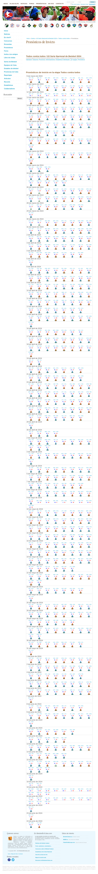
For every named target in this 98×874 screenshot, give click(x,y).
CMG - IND (55, 526)
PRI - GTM (80, 705)
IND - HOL (39, 483)
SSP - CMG (55, 674)
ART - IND (39, 467)
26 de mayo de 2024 (35, 611)
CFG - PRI (31, 658)
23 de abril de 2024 (34, 382)
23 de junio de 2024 (34, 813)
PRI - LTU (39, 139)
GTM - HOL (89, 189)
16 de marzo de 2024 (35, 113)
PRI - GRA (31, 729)
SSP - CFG (55, 77)
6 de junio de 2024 (34, 688)
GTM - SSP (55, 268)
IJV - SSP (39, 330)
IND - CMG (55, 550)
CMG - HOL (31, 439)
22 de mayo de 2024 (35, 573)
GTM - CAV (64, 658)
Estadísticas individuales (63, 59)
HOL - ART (64, 526)
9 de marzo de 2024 (34, 76)
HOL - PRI (72, 284)
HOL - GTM (89, 220)
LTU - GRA (72, 77)
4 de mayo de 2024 (34, 466)
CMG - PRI (64, 236)
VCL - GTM (55, 566)
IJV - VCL (39, 491)
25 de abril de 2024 (34, 398)
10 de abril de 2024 (34, 290)
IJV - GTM (31, 745)
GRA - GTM (47, 439)
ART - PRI (31, 77)
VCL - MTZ (64, 189)
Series (33, 38)
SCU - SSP (80, 526)
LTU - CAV (72, 368)
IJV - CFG (47, 604)
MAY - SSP (55, 115)
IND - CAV (39, 236)
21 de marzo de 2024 (35, 151)
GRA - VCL (39, 628)
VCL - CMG (64, 115)
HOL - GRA (39, 167)
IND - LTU (64, 705)
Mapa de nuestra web (40, 857)
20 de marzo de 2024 (35, 137)
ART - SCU (31, 713)
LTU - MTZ (47, 550)
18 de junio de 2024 (34, 782)
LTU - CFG (72, 236)
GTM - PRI (80, 674)
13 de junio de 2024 (34, 744)
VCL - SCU (72, 330)
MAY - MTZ (80, 789)
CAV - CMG (31, 792)
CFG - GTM (89, 550)
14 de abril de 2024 (34, 314)
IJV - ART (31, 115)
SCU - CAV (80, 384)
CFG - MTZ (47, 115)
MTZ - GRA (47, 236)
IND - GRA (47, 330)
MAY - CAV (47, 753)
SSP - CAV (72, 220)
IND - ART (39, 431)
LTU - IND (64, 674)
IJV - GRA (72, 705)
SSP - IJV (31, 360)
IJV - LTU (39, 189)
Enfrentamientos (50, 59)
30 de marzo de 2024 (35, 219)
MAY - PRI (39, 566)
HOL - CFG (55, 368)
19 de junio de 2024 (34, 787)
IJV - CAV (39, 526)
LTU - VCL (64, 384)
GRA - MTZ (47, 268)
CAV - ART (31, 308)
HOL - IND (47, 510)
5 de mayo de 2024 (34, 474)
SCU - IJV (39, 175)
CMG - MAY (47, 368)
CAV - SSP (72, 189)
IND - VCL (55, 308)
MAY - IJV (47, 658)
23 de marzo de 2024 (35, 165)
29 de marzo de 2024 (35, 211)
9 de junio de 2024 (34, 712)
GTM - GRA (89, 467)
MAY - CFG (47, 431)
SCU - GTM (89, 77)
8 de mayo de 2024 (34, 490)
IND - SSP (55, 658)
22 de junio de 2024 (34, 805)
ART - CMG (31, 483)
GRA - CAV (72, 604)
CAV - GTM (64, 620)
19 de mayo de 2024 (35, 557)
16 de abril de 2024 (34, 328)
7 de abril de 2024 (34, 275)
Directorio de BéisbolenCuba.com (43, 860)
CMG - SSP (55, 705)
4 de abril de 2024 (34, 251)
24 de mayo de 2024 (35, 595)
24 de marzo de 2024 (35, 173)
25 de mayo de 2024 (35, 603)
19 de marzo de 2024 (35, 129)
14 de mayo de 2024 (35, 525)
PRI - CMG (64, 268)
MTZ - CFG (47, 93)
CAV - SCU (80, 407)
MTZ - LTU (47, 526)
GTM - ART (88, 338)
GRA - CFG (55, 510)
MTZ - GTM (47, 284)
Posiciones (42, 59)
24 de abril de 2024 (34, 390)
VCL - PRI (31, 550)
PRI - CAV (72, 510)
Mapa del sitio (14, 853)
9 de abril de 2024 (34, 283)
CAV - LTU (80, 330)
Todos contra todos (64, 38)
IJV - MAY (47, 620)
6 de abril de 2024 (34, 267)
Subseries (35, 59)
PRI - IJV (31, 431)
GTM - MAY (80, 483)
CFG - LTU (72, 268)
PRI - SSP (55, 407)
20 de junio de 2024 (34, 796)
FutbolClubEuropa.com (75, 842)
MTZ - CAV (31, 167)
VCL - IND (55, 284)
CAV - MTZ (31, 139)
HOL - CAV (80, 93)
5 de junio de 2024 (34, 680)
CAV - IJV (39, 550)
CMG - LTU (80, 604)
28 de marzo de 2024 (35, 203)
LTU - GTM (72, 93)
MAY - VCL (31, 674)
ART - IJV (31, 93)
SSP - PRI (55, 384)
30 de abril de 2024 (34, 430)
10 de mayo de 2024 (35, 509)
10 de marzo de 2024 (35, 84)
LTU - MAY (39, 308)
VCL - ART (31, 268)
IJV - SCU (31, 131)
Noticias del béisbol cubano (42, 843)
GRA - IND (39, 368)
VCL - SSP (55, 131)
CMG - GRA (80, 220)
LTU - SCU (39, 439)
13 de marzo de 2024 (35, 97)
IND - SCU (39, 729)
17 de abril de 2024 (34, 336)
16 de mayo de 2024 (35, 541)
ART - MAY (47, 175)
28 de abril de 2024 (34, 414)
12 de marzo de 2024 (35, 92)
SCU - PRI (31, 220)
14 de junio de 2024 (34, 752)
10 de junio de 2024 (34, 720)
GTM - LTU (72, 115)
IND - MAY (47, 220)
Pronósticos (81, 59)
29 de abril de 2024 (34, 422)
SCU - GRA (89, 93)
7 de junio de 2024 (34, 696)
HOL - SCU (39, 574)
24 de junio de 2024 (34, 821)
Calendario (29, 59)
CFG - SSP (89, 789)
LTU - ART (64, 761)
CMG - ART (31, 510)
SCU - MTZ (72, 483)
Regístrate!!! (92, 4)
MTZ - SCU (80, 510)
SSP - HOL (64, 753)
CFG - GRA (47, 483)
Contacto (21, 853)
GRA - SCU (89, 115)
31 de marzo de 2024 (35, 227)
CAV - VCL (64, 467)
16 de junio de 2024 (34, 774)
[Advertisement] (61, 33)
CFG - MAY (47, 467)
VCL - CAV (88, 439)
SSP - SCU (80, 550)
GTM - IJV (72, 761)
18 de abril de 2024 (34, 344)
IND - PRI (39, 93)
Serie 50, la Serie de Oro (41, 854)
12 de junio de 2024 (34, 736)
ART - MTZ (39, 620)
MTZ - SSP (55, 431)
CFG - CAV (47, 674)
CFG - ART (55, 189)
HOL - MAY (72, 384)
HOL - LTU (80, 658)
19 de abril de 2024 (34, 358)
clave (80, 2)
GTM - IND (88, 384)
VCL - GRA (89, 658)
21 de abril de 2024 (34, 374)
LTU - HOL (31, 628)
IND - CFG (55, 175)
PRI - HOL (64, 308)
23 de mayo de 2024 (35, 587)
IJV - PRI (31, 467)
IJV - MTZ (39, 407)
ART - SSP (64, 604)
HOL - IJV (80, 236)
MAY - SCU (89, 268)
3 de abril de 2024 (34, 243)
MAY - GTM (89, 510)
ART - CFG (55, 220)
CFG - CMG (47, 384)
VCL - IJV (39, 510)
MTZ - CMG (56, 753)
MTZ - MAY (47, 77)
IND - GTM (88, 407)
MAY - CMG (55, 330)
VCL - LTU (64, 407)
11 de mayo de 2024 (35, 517)
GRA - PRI (31, 753)
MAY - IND (47, 189)
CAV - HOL (80, 115)
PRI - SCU (31, 189)
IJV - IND (72, 789)
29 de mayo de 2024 (35, 626)
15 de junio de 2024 (34, 760)
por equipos (74, 59)
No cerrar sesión (76, 4)
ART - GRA (31, 384)
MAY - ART (39, 131)
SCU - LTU (80, 467)
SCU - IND (47, 761)
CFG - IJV (47, 566)
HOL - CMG (72, 467)
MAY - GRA (72, 550)
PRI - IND (39, 115)
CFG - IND (47, 131)
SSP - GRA (72, 308)
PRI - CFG (31, 620)
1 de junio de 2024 (34, 656)
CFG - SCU (80, 308)
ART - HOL (64, 550)
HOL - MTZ (39, 705)
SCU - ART (72, 674)
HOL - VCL (80, 77)
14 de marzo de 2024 (35, 105)
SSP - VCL (64, 175)
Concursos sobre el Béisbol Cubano (44, 848)
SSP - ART (64, 566)
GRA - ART (31, 407)
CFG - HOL (64, 330)
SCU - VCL (64, 368)
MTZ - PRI (31, 368)
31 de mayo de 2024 (35, 648)
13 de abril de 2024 (34, 306)
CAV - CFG (47, 705)
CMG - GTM (47, 167)
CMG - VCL (64, 93)
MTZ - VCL (64, 220)
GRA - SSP (80, 284)
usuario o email (70, 2)
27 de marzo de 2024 (35, 195)
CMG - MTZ (64, 729)
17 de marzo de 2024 (35, 121)
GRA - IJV (31, 682)
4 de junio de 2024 (34, 672)
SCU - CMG (72, 658)
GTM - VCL (55, 604)
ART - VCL (31, 236)
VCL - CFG (47, 729)
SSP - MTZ (55, 467)
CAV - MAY (55, 729)
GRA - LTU (39, 792)
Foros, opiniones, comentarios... (43, 846)
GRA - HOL (64, 131)
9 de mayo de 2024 (34, 498)
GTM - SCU (47, 792)
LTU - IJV (39, 220)
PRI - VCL (31, 526)
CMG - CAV (64, 77)
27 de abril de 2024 (34, 406)
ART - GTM (80, 368)
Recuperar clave (84, 4)
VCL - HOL (47, 798)
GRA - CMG (81, 189)
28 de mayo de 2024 (35, 618)
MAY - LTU (39, 284)
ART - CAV (31, 284)
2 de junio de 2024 (34, 664)
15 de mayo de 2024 (35, 533)
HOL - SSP (72, 729)
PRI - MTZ (31, 330)
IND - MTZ (31, 566)
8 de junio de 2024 (34, 704)
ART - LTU (31, 761)
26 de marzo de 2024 (35, 187)
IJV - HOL (80, 268)
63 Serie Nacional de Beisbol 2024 (46, 38)
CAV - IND (39, 268)
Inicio (28, 38)
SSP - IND (55, 620)
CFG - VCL (39, 753)
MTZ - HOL (39, 674)
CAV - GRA (31, 574)
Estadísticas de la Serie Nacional (43, 851)
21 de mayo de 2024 (35, 565)
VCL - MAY (31, 705)
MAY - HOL (72, 407)
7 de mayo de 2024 (34, 482)
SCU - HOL (89, 604)
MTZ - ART (39, 658)
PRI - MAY (39, 604)
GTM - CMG (72, 131)
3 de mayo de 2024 (34, 452)
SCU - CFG (89, 284)
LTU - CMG (72, 566)
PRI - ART (64, 789)
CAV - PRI (64, 483)
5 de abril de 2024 (34, 259)
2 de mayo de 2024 (34, 438)
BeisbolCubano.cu (71, 836)
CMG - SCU (72, 620)
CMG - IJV (64, 284)
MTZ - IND (31, 604)
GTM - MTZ (47, 308)
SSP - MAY (55, 93)
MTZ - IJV (39, 384)
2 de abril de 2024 (34, 235)
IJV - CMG (31, 316)
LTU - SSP (64, 510)
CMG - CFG (47, 407)
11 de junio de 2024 (34, 728)
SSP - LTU (55, 483)
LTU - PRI (31, 175)
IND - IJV (39, 77)
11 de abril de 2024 (34, 298)
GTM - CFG (89, 526)
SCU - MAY (89, 236)
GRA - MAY (72, 526)
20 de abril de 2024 (34, 366)
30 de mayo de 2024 (35, 640)
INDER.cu (71, 839)
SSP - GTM (55, 236)
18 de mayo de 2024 (35, 549)
